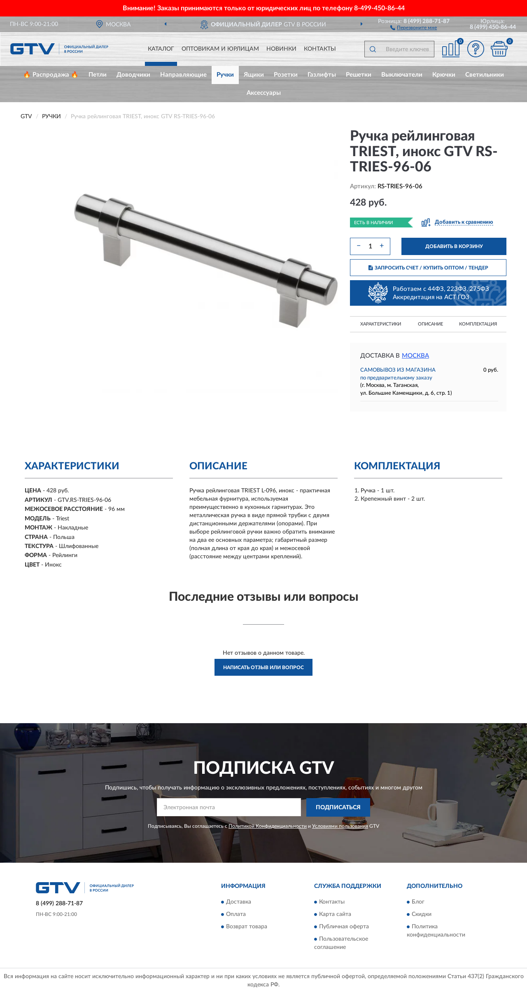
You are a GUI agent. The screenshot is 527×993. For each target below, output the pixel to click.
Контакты (320, 49)
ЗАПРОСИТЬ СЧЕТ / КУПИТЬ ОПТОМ (428, 267)
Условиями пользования (340, 826)
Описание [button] (430, 324)
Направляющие (183, 75)
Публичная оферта (344, 927)
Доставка (238, 902)
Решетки (358, 75)
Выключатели (401, 75)
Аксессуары (264, 93)
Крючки (443, 75)
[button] (413, 27)
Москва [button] (415, 356)
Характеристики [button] (380, 324)
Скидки (421, 915)
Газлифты (322, 75)
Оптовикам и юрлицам (220, 49)
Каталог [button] (161, 49)
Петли (98, 75)
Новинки (281, 49)
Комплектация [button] (478, 324)
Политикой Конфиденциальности (268, 826)
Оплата (236, 915)
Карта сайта (335, 915)
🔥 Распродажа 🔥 (51, 75)
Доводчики (133, 75)
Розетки (286, 75)
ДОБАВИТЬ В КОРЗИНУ (454, 246)
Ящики (254, 75)
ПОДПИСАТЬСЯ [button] (338, 807)
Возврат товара (246, 927)
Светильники (484, 75)
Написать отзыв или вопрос (263, 667)
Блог (418, 902)
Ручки (225, 75)
